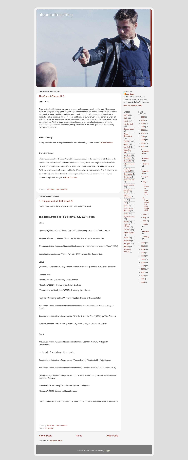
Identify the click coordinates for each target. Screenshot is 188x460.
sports (126, 238)
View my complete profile (133, 105)
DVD (125, 118)
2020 (143, 137)
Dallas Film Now (70, 178)
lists (125, 203)
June (145, 214)
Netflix (126, 121)
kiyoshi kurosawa (127, 196)
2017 (143, 146)
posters (126, 222)
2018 (143, 143)
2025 (143, 120)
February (145, 231)
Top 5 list (127, 141)
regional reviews (127, 226)
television (127, 241)
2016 (143, 243)
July (145, 182)
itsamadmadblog (56, 14)
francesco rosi (129, 180)
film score (127, 177)
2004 (143, 282)
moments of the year (128, 210)
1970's (126, 115)
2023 (143, 127)
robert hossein (129, 233)
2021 (143, 133)
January (146, 237)
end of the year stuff (127, 170)
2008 (143, 269)
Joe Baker (130, 94)
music (126, 214)
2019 (143, 140)
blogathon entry (127, 151)
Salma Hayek (129, 129)
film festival (49, 428)
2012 (143, 256)
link (125, 200)
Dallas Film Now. (106, 143)
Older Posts (112, 435)
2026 (143, 117)
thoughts (127, 244)
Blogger (107, 451)
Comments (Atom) (56, 441)
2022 (143, 130)
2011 (143, 259)
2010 (143, 262)
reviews (127, 230)
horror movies (129, 185)
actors (126, 144)
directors (127, 158)
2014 (143, 249)
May (145, 217)
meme (126, 206)
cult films (127, 155)
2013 (143, 253)
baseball (127, 147)
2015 (143, 246)
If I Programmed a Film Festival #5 (56, 201)
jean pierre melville (128, 191)
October (146, 164)
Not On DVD (128, 124)
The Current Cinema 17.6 (51, 96)
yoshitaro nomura (127, 251)
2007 (143, 272)
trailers (126, 247)
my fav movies (129, 217)
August (145, 177)
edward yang (128, 164)
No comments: (62, 189)
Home (79, 435)
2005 (143, 279)
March (145, 224)
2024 (143, 123)
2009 (143, 266)
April (145, 221)
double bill (127, 161)
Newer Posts (45, 435)
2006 (143, 275)
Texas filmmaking (128, 135)
